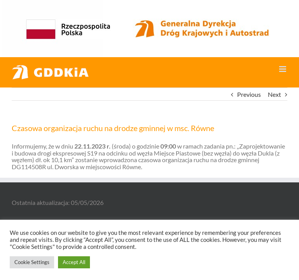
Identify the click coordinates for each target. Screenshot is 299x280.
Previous (249, 94)
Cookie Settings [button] (31, 262)
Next (274, 94)
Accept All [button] (74, 262)
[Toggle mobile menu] (283, 69)
